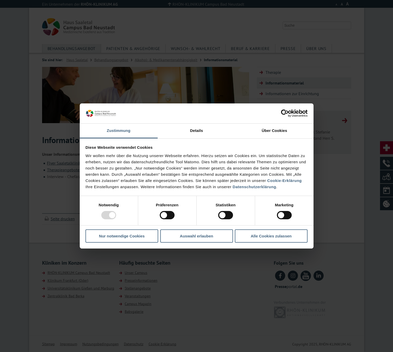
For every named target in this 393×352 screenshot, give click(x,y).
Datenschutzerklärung (254, 187)
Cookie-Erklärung (284, 180)
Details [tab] (196, 130)
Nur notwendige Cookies (122, 236)
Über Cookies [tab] (274, 130)
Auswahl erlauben (196, 236)
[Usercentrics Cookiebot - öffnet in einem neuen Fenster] (285, 113)
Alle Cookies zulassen (271, 236)
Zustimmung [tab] (118, 130)
